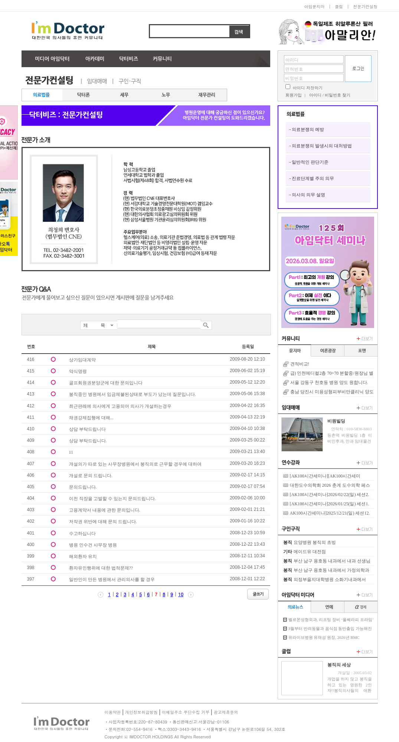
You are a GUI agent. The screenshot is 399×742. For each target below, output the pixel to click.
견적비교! (300, 364)
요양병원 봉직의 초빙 (315, 542)
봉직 (287, 542)
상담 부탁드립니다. (88, 440)
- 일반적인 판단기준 (309, 162)
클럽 (339, 6)
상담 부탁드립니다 (87, 429)
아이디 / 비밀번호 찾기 (329, 95)
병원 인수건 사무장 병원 (93, 545)
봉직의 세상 (339, 664)
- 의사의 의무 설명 (308, 194)
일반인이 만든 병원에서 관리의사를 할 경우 (112, 579)
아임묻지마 (314, 6)
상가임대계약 (82, 359)
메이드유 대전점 (310, 551)
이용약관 (113, 712)
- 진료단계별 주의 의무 (312, 178)
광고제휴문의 (225, 712)
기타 (287, 551)
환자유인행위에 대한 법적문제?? (101, 568)
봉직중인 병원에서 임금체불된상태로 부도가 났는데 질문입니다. (132, 394)
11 (71, 452)
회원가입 (293, 95)
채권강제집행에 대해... (91, 417)
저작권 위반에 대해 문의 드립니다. (103, 521)
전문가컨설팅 (365, 6)
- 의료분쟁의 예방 (307, 129)
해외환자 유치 (83, 556)
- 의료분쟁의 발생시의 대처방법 (321, 145)
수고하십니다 (82, 533)
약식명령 (78, 371)
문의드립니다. (83, 487)
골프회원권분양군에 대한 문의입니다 (106, 382)
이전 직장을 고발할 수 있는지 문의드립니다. (112, 498)
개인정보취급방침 (141, 712)
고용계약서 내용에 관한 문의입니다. (104, 510)
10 (180, 594)
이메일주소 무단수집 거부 (185, 712)
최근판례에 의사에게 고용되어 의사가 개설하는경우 (120, 406)
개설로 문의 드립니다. (90, 475)
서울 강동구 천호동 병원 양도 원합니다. (329, 382)
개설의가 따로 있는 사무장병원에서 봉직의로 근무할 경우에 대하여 (135, 464)
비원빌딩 (336, 421)
